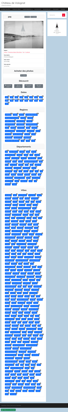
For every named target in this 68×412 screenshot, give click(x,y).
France (5, 52)
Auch (32, 201)
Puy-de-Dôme (9, 177)
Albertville (8, 198)
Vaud (33, 140)
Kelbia (34, 266)
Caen (40, 218)
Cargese (28, 221)
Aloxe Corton (35, 198)
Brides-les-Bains (21, 218)
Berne (21, 211)
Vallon (15, 384)
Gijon (19, 253)
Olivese (24, 319)
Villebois (8, 387)
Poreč (24, 335)
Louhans (14, 296)
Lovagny (20, 296)
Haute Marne (9, 168)
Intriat (20, 263)
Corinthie (37, 154)
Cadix (35, 218)
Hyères (8, 263)
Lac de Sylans (30, 276)
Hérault (34, 168)
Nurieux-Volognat (10, 319)
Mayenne (20, 174)
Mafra (38, 296)
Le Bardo (8, 283)
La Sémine (31, 273)
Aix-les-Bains (32, 195)
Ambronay (8, 201)
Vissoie (39, 387)
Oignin (18, 319)
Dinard (40, 158)
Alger (21, 198)
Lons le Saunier (34, 293)
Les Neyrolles (35, 289)
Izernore (26, 263)
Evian (36, 247)
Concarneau (39, 234)
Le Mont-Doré (27, 283)
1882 (16, 97)
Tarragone (37, 371)
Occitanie (27, 134)
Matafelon (40, 299)
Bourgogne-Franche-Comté (12, 117)
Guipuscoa (38, 164)
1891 (21, 100)
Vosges (15, 184)
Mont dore (8, 309)
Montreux (8, 312)
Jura (20, 171)
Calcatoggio (15, 221)
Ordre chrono (39, 86)
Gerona (14, 253)
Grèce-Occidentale (10, 130)
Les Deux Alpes (9, 289)
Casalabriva (23, 224)
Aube (28, 151)
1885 (31, 97)
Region (5, 50)
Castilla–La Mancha (10, 121)
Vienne (34, 384)
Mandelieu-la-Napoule (23, 299)
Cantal (26, 154)
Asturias (22, 114)
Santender (27, 358)
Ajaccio (40, 195)
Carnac (35, 221)
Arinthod (22, 201)
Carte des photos (8, 86)
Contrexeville (28, 237)
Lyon (33, 296)
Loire (37, 171)
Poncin (24, 332)
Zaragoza (31, 390)
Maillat (7, 299)
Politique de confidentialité (8, 409)
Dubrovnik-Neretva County (31, 161)
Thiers (19, 374)
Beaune (8, 208)
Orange (25, 322)
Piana (7, 332)
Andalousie (8, 114)
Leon (24, 286)
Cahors (8, 221)
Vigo (39, 384)
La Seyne (27, 52)
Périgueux (15, 328)
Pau (39, 325)
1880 (7, 97)
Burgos (29, 218)
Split (33, 368)
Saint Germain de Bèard (19, 345)
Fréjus (27, 250)
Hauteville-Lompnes (35, 260)
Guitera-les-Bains (10, 260)
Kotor (7, 270)
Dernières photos (28, 86)
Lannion (25, 280)
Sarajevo (22, 361)
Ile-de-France (30, 130)
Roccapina (27, 338)
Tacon (31, 371)
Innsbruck (14, 263)
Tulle (23, 381)
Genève (8, 253)
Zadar (12, 390)
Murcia (38, 130)
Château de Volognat (13, 2)
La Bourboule (28, 270)
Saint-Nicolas (35, 355)
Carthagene (15, 224)
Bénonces (8, 211)
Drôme (21, 161)
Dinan (13, 244)
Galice (28, 127)
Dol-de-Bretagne (32, 244)
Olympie (8, 322)
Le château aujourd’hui (5, 9)
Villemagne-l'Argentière (29, 387)
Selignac (35, 361)
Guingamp (38, 257)
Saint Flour (8, 345)
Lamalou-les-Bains (16, 280)
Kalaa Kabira (27, 266)
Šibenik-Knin (24, 181)
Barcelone (22, 204)
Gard (27, 164)
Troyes (18, 381)
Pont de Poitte (38, 332)
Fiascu (13, 250)
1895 (41, 100)
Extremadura (21, 127)
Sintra (7, 368)
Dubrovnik (16, 247)
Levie (7, 293)
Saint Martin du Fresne (26, 348)
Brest (13, 218)
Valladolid (8, 384)
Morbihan (27, 174)
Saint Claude (35, 341)
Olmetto (37, 319)
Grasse (8, 257)
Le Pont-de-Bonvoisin (11, 286)
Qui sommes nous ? (47, 9)
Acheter (27, 16)
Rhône (29, 177)
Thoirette (25, 374)
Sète (17, 364)
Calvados (19, 154)
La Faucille (8, 273)
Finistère (21, 164)
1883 (21, 97)
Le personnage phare (27, 9)
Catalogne (30, 121)
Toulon (20, 377)
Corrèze (8, 158)
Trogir (32, 377)
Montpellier (24, 309)
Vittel (7, 390)
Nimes (37, 315)
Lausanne (32, 280)
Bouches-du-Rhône (10, 154)
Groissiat (20, 257)
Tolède (14, 377)
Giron (24, 253)
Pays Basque (9, 137)
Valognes (21, 384)
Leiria (31, 171)
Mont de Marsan (35, 306)
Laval (38, 280)
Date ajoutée (7, 64)
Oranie (34, 134)
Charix (36, 227)
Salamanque (19, 358)
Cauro (30, 224)
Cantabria (30, 117)
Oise (40, 174)
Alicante (27, 198)
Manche (14, 174)
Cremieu (29, 240)
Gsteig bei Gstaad (29, 257)
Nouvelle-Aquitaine (18, 134)
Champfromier (29, 227)
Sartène (28, 361)
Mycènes (14, 315)
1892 (26, 100)
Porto (30, 335)
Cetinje (14, 227)
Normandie (8, 134)
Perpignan (22, 328)
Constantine (20, 237)
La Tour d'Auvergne (10, 276)
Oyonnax (8, 325)
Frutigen (40, 250)
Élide (41, 161)
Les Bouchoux (37, 286)
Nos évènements (37, 9)
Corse (7, 127)
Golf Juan (30, 253)
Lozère (8, 174)
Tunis (31, 181)
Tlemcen (8, 377)
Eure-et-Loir (14, 164)
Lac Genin (38, 276)
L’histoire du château (17, 9)
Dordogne (8, 161)
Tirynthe (38, 374)
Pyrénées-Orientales (20, 177)
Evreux (8, 250)
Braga (37, 214)
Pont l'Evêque (9, 335)
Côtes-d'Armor (32, 158)
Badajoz (15, 204)
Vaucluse (8, 184)
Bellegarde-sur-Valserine (25, 208)
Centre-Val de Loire (10, 124)
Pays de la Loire (18, 137)
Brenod (8, 218)
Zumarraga (14, 394)
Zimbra (38, 390)
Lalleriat (8, 280)
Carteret (8, 224)
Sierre (39, 364)
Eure (7, 164)
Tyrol (23, 140)
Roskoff (34, 338)
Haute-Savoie (17, 168)
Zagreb (25, 390)
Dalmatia (13, 127)
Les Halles (27, 289)
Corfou (8, 240)
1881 (12, 97)
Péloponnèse (27, 137)
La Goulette (16, 273)
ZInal (7, 394)
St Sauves (17, 371)
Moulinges (27, 312)
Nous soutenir (56, 9)
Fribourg (33, 250)
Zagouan (18, 390)
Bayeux (35, 204)
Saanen (14, 341)
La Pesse (23, 273)
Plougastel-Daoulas (16, 332)
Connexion (63, 9)
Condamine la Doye (10, 237)
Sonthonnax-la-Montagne (17, 368)
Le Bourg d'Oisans (17, 283)
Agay (15, 195)
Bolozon (38, 211)
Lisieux (20, 293)
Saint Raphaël (22, 351)
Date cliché (7, 59)
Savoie (17, 181)
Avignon (39, 201)
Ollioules (30, 319)
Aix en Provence (23, 195)
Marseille (33, 299)
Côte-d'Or (24, 158)
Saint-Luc (27, 355)
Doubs (15, 161)
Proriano (36, 335)
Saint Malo (8, 348)
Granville (37, 253)
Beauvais (14, 208)
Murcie (8, 315)
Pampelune (15, 325)
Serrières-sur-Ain (10, 364)
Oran (19, 322)
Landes (26, 171)
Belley (34, 208)
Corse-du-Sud (15, 158)
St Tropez (24, 371)
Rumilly (8, 341)
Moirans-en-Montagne (16, 306)
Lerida (30, 286)
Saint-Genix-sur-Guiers (11, 355)
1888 (7, 100)
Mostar (21, 312)
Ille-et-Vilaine (9, 171)
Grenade (14, 257)
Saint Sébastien (32, 351)
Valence (36, 381)
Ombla (14, 322)
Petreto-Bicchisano (31, 328)
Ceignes (36, 224)
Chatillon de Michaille (17, 231)
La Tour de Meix (21, 276)
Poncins (31, 332)
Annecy (15, 201)
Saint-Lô (21, 355)
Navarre (34, 174)
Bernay (15, 211)
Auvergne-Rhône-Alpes (32, 114)
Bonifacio (8, 214)
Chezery (8, 234)
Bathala (29, 204)
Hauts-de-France (21, 130)
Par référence (18, 86)
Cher (31, 154)
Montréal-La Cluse (33, 309)
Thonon (32, 374)
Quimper (8, 338)
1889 (12, 100)
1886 (36, 97)
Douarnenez (9, 247)
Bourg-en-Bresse (17, 214)
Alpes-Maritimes (14, 151)
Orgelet (31, 322)
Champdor (20, 227)
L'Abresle (13, 270)
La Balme (20, 270)
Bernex (26, 211)
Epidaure (30, 247)
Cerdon (8, 227)
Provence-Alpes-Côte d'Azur (15, 52)
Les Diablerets (19, 289)
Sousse (27, 368)
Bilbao (32, 211)
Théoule (13, 374)
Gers (32, 164)
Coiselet (32, 234)
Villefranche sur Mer (17, 387)
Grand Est (34, 127)
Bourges (25, 214)
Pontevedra (18, 335)
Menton (14, 302)
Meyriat (36, 302)
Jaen (32, 263)
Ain (7, 151)
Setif (22, 364)
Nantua (21, 315)
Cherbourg (35, 231)
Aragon (16, 114)
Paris (22, 325)
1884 (26, 97)
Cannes (22, 221)
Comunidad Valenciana (32, 124)
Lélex (19, 286)
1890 (16, 100)
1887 (41, 97)
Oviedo (38, 322)
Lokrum (26, 293)
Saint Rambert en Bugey (11, 351)
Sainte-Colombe (10, 358)
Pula (41, 335)
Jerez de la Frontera (10, 266)
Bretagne (23, 117)
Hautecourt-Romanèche (22, 260)
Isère (15, 171)
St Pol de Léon (9, 371)
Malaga (13, 299)
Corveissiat (14, 240)
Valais (28, 140)
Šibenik (33, 364)
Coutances (22, 240)
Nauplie (27, 315)
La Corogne (37, 270)
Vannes (28, 384)
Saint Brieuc (26, 341)
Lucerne (27, 296)
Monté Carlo (16, 309)
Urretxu (29, 381)
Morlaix (15, 312)
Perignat (8, 328)
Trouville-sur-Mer (10, 381)
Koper (40, 266)
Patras (34, 325)
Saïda (19, 341)
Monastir (26, 306)
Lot (42, 171)
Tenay (7, 374)
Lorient (8, 296)
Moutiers (34, 312)
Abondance (9, 195)
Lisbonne (13, 293)
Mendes (8, 302)
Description (7, 55)
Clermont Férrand (16, 234)
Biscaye (34, 151)
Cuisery (8, 244)
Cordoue (36, 237)
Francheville (20, 250)
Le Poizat (35, 283)
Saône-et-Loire (36, 177)
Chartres (8, 231)
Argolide (22, 151)
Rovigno (40, 338)
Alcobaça (15, 198)
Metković (29, 302)
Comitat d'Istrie (21, 124)
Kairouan (19, 266)
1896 (7, 103)
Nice (32, 315)
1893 (31, 100)
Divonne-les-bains (21, 244)
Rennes (14, 338)
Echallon (23, 247)
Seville (27, 364)
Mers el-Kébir (21, 302)
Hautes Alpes (26, 168)
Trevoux (26, 377)
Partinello (28, 325)
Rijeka (20, 338)
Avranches (8, 204)
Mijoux (7, 306)
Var (23, 52)
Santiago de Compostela (12, 361)
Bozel (31, 214)
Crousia (36, 240)
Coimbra (25, 234)
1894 (36, 100)
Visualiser (33, 16)
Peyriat (40, 328)
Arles (27, 201)
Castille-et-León (21, 121)
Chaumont (27, 231)
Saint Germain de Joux (32, 345)
